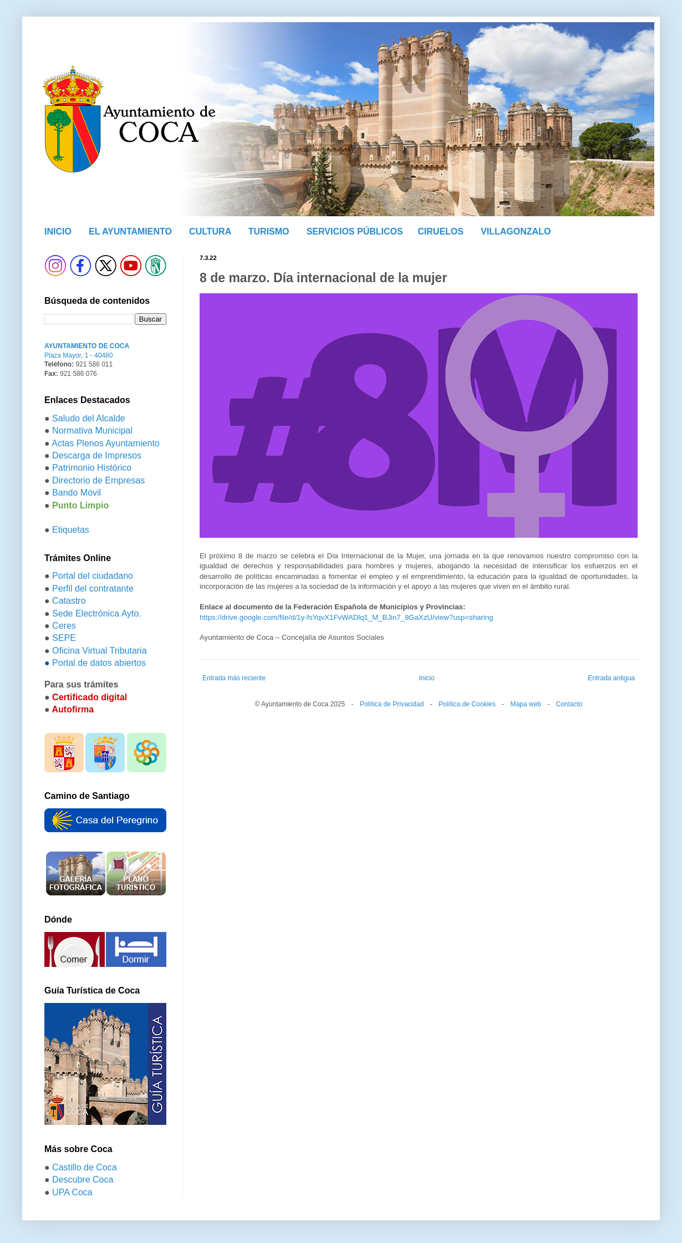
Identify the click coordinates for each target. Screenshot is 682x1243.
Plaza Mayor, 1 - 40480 (78, 355)
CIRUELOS (441, 231)
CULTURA (210, 231)
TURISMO (268, 231)
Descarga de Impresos (96, 455)
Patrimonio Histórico (91, 467)
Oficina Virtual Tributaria (99, 650)
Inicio (427, 678)
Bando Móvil (76, 492)
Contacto (569, 704)
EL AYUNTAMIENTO (130, 231)
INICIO (58, 231)
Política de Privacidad (392, 704)
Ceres (64, 625)
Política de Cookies (467, 704)
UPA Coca (72, 1192)
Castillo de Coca (84, 1167)
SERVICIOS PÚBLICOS (355, 231)
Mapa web (525, 704)
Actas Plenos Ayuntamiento (106, 443)
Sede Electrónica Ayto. (96, 613)
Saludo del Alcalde (88, 418)
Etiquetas (70, 529)
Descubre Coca (82, 1179)
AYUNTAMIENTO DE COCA (86, 346)
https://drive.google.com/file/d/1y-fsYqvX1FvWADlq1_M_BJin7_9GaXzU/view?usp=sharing (346, 617)
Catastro (68, 600)
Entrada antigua (611, 678)
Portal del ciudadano (92, 575)
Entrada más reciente (234, 678)
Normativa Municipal (92, 430)
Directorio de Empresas (98, 480)
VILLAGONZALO (516, 231)
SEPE (64, 638)
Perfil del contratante (93, 588)
